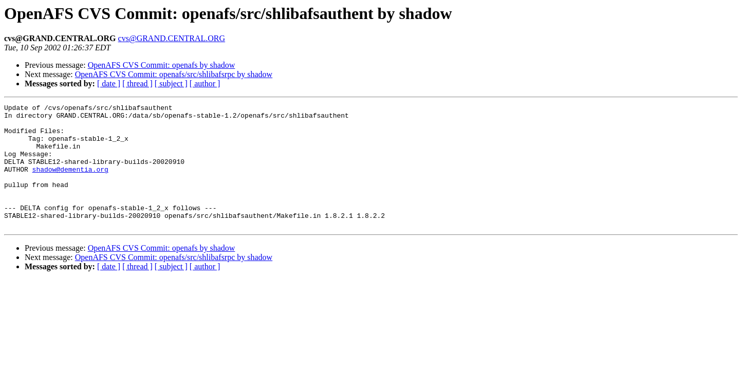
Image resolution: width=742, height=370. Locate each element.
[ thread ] (137, 83)
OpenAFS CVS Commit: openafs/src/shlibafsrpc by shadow (173, 74)
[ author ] (205, 83)
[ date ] (108, 83)
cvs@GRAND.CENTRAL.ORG (172, 38)
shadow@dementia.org (70, 183)
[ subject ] (171, 83)
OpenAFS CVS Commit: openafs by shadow (161, 65)
